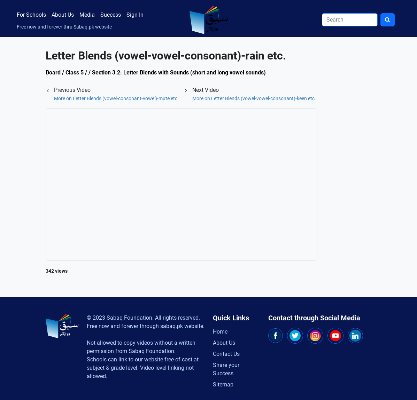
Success (110, 14)
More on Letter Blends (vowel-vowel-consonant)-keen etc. (254, 98)
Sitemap (223, 384)
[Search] (350, 19)
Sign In (135, 14)
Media (87, 14)
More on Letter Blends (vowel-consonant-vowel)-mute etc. (116, 98)
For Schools (31, 14)
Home (220, 331)
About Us (63, 14)
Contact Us (226, 354)
